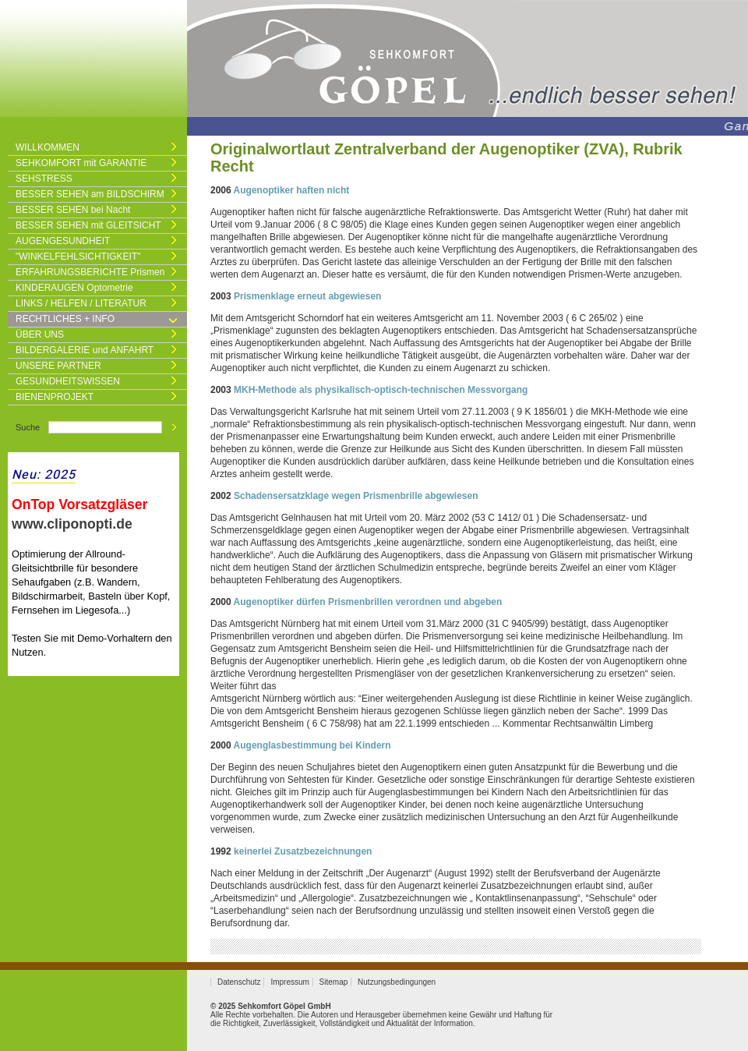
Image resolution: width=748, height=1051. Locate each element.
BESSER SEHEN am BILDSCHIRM (90, 194)
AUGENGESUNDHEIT (63, 240)
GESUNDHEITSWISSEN (68, 381)
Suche (28, 427)
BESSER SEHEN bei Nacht (73, 209)
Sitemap (333, 982)
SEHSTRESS (44, 178)
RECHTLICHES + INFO (65, 318)
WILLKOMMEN (47, 147)
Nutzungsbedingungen (397, 982)
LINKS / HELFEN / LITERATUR (81, 303)
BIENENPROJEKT (55, 396)
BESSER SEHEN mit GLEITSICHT (88, 225)
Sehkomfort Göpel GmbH (284, 1006)
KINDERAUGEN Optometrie (74, 287)
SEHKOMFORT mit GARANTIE (81, 162)
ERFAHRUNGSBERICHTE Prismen (90, 272)
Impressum (289, 982)
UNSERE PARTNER (58, 365)
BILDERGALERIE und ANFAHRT (84, 350)
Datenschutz (239, 982)
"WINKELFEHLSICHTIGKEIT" (78, 256)
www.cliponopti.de (72, 524)
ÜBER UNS (40, 334)
